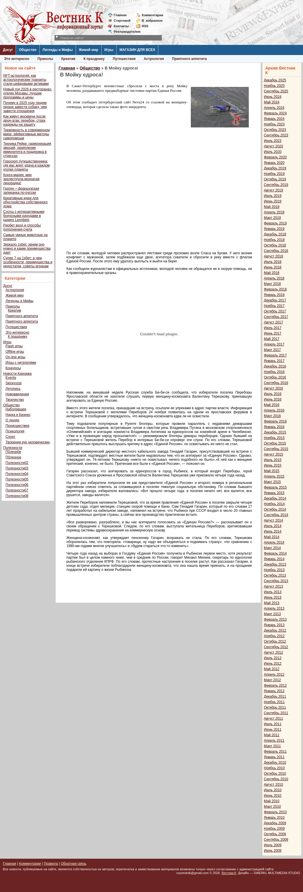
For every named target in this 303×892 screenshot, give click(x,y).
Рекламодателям (125, 31)
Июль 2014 (273, 526)
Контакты (121, 26)
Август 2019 (273, 190)
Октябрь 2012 (275, 641)
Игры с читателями (21, 363)
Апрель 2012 (274, 674)
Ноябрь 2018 (274, 240)
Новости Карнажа (17, 374)
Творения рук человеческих (28, 442)
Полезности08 (17, 496)
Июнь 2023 (273, 141)
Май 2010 (272, 801)
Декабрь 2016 (275, 366)
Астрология (154, 59)
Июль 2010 (273, 790)
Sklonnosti (13, 383)
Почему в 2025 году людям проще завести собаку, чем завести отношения (25, 107)
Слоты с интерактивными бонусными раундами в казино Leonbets (23, 216)
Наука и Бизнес (18, 415)
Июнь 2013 (273, 597)
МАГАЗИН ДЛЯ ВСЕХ (137, 50)
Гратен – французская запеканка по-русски (21, 191)
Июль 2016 (273, 394)
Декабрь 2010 (275, 763)
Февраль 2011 (275, 752)
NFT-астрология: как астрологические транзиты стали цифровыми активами (26, 80)
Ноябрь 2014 (274, 504)
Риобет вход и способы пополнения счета (22, 227)
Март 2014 (272, 548)
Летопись (13, 389)
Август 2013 (273, 586)
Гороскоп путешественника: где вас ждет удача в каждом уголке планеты (26, 165)
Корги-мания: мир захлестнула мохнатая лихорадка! (21, 179)
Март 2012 (272, 680)
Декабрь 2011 (275, 696)
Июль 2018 (273, 262)
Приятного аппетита (189, 59)
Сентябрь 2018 (276, 251)
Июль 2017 (273, 328)
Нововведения (17, 394)
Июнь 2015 (273, 465)
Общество (28, 50)
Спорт (10, 437)
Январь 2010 (274, 818)
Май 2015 (272, 471)
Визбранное (152, 20)
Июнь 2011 (273, 730)
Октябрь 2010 (275, 774)
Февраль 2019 (275, 223)
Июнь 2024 (273, 97)
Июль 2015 (273, 460)
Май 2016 (272, 405)
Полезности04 (17, 474)
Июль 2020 (273, 152)
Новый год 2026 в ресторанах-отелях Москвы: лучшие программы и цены (27, 93)
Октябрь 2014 (275, 509)
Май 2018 (272, 273)
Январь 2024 (274, 119)
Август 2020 (273, 146)
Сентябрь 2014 (276, 515)
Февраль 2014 (275, 553)
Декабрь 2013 (275, 564)
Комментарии (152, 15)
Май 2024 (272, 102)
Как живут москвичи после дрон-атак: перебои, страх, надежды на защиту (24, 120)
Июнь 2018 (273, 267)
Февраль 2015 (275, 487)
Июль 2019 (273, 196)
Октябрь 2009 (275, 834)
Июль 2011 (273, 724)
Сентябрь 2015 (276, 449)
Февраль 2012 (275, 685)
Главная (120, 15)
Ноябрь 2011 (274, 702)
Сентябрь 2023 (276, 135)
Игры (108, 50)
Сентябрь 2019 (276, 185)
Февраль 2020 (275, 157)
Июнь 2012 (273, 663)
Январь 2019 (274, 229)
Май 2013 (272, 603)
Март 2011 (272, 746)
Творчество (15, 400)
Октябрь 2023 (275, 130)
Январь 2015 (274, 493)
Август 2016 (273, 388)
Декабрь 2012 (275, 630)
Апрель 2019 (274, 212)
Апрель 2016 (274, 410)
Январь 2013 (274, 625)
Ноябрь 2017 (274, 306)
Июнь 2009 (273, 851)
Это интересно (16, 59)
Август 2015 (273, 454)
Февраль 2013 (275, 619)
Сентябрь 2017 (276, 317)
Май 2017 (272, 339)
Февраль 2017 (275, 355)
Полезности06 (17, 485)
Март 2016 (272, 416)
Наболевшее (16, 409)
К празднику (94, 59)
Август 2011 (273, 718)
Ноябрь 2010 (274, 768)
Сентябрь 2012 (276, 647)
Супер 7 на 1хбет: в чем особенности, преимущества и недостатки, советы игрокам (27, 262)
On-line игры (15, 357)
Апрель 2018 (274, 278)
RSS (145, 26)
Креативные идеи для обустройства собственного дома (25, 202)
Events (11, 378)
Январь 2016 (274, 427)
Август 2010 (273, 785)
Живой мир (88, 50)
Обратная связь (73, 864)
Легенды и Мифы (58, 50)
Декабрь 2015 (275, 432)
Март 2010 (272, 807)
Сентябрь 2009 (276, 840)
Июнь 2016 (273, 399)
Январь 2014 (274, 559)
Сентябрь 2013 (276, 581)
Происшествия (17, 426)
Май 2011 (272, 735)
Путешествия (124, 59)
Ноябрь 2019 (274, 174)
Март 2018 (272, 284)
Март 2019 (272, 218)
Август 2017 (273, 322)
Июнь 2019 (273, 201)
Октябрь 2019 (275, 179)
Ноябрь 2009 (274, 829)
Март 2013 (272, 614)
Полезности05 (17, 479)
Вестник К (229, 873)
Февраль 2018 (275, 289)
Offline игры (15, 352)
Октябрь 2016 (275, 377)
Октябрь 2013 (275, 575)
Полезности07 (17, 490)
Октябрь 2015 (275, 443)
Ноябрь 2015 (274, 438)
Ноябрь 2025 (274, 86)
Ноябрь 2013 (274, 570)
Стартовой (122, 20)
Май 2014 (272, 537)
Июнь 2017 (273, 333)
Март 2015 (272, 482)
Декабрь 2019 (275, 168)
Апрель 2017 (274, 344)
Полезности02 (17, 463)
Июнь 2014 (273, 531)
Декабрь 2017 (275, 300)
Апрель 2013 (274, 608)
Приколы (45, 59)
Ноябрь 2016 (274, 372)
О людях (12, 420)
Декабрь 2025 (275, 80)
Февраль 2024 (275, 113)
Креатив (68, 59)
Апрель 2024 (274, 108)
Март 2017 (272, 350)
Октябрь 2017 (275, 311)
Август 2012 (273, 652)
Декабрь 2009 (275, 823)
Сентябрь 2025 (276, 91)
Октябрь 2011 (275, 707)
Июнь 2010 (273, 796)
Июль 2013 (273, 592)
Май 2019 (272, 207)
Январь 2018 (274, 295)
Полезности (12, 448)
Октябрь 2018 (275, 245)
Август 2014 (273, 520)
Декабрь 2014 (275, 498)
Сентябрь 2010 (276, 779)
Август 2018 (273, 256)
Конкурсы (13, 368)
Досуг (8, 50)
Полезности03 (17, 468)
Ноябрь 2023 (274, 124)
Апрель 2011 (274, 741)
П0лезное (13, 457)
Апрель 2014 (274, 542)
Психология (15, 431)
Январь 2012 (274, 691)
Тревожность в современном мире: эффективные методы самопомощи (26, 134)
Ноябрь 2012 (274, 636)
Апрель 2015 (274, 476)
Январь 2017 (274, 361)
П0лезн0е (13, 452)
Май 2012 (272, 669)
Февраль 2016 (275, 421)
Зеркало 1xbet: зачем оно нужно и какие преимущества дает (26, 248)
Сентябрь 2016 (276, 383)
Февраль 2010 (275, 812)
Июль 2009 (273, 845)
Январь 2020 (274, 163)
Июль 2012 (273, 658)
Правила (51, 864)
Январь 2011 (274, 757)
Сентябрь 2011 (276, 713)
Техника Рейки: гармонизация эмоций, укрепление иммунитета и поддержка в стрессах (27, 150)
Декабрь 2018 (275, 234)
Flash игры (14, 346)
